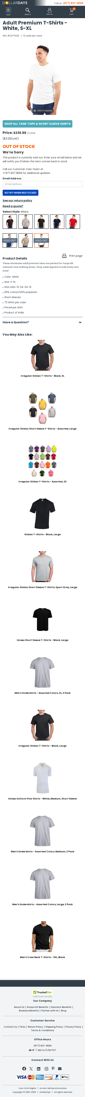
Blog (63, 1010)
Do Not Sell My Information (53, 1088)
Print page (75, 256)
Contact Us (10, 1026)
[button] (49, 12)
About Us (19, 1007)
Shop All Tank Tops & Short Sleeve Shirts (37, 124)
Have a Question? (17, 322)
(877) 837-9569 (73, 3)
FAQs (22, 1026)
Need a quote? (13, 206)
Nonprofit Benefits (37, 1007)
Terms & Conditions (42, 1030)
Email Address (12, 178)
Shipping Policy (54, 1026)
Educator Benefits (61, 1007)
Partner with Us (50, 1010)
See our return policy (17, 200)
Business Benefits (29, 1010)
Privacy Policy (73, 1026)
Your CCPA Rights (27, 1088)
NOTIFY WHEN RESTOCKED (20, 192)
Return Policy (35, 1026)
